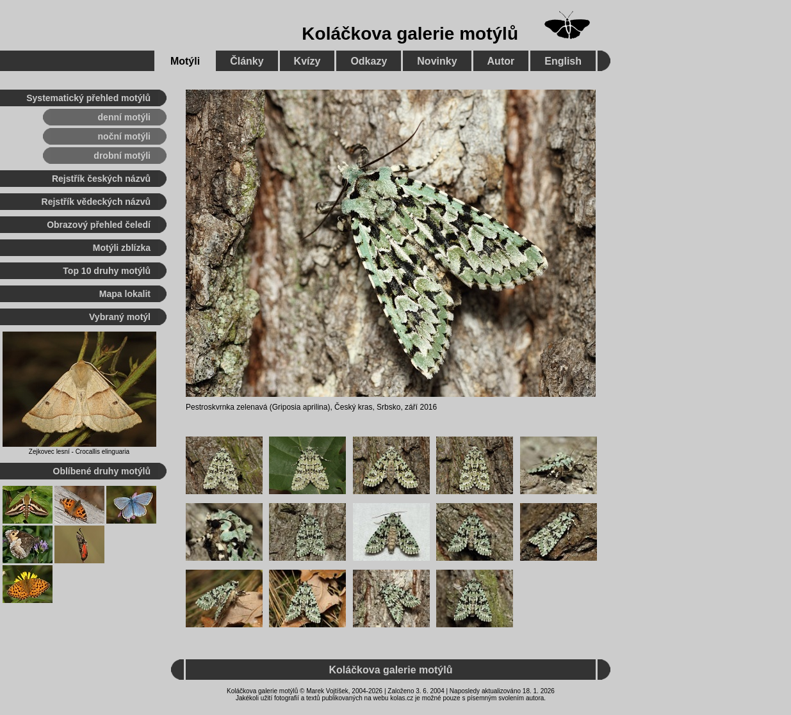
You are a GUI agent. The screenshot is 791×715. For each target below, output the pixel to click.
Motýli (185, 61)
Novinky (437, 61)
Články (246, 61)
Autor (501, 61)
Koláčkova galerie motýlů (410, 34)
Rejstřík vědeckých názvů (96, 202)
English (563, 61)
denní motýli (124, 117)
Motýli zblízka (122, 248)
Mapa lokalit (125, 294)
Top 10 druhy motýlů (107, 271)
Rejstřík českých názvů (101, 178)
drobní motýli (122, 155)
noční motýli (124, 136)
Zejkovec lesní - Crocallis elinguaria (79, 451)
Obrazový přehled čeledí (99, 225)
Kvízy (307, 61)
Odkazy (368, 61)
